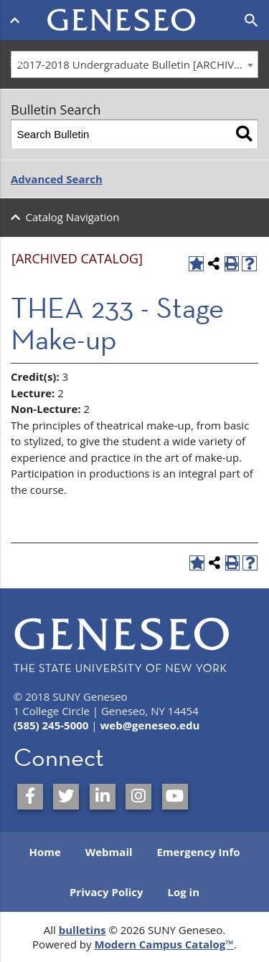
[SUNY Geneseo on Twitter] (66, 797)
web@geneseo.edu (149, 725)
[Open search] (251, 21)
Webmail (109, 852)
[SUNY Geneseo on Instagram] (138, 797)
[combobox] (134, 64)
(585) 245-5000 (51, 725)
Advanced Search (57, 179)
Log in (183, 892)
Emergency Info (198, 852)
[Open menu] (18, 20)
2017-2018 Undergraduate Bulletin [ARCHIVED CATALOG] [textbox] (137, 64)
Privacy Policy (106, 892)
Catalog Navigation (73, 217)
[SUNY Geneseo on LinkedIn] (102, 797)
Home (44, 852)
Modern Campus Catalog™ (164, 944)
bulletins (82, 930)
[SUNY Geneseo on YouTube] (175, 797)
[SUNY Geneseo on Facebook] (30, 797)
